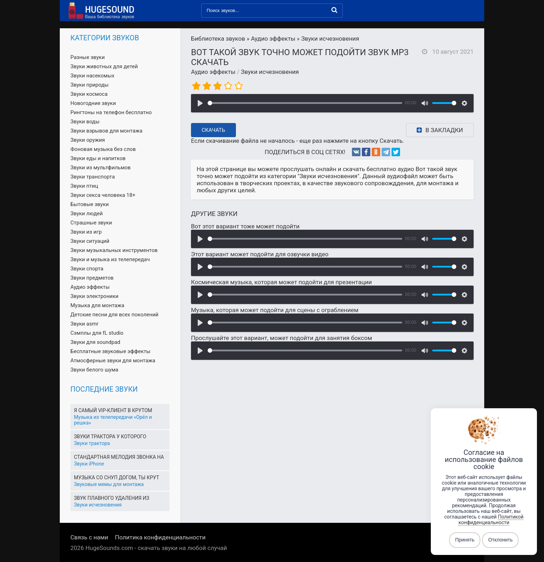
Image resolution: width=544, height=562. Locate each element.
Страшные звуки (91, 222)
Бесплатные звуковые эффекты (110, 351)
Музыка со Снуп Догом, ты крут (116, 477)
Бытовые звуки (89, 204)
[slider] (305, 103)
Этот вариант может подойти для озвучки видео (260, 254)
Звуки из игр (86, 232)
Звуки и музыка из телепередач (110, 259)
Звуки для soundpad (95, 342)
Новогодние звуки (93, 103)
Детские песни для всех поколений (114, 314)
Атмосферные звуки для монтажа (112, 360)
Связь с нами (89, 537)
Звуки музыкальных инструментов (114, 250)
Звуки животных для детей (104, 66)
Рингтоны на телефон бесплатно (111, 112)
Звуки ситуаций (89, 241)
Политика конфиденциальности (160, 537)
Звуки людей (86, 213)
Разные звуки (87, 57)
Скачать (213, 130)
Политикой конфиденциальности (490, 519)
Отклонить (500, 540)
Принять (465, 540)
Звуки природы (89, 85)
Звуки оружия (87, 140)
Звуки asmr (84, 324)
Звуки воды (84, 121)
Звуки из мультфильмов (100, 167)
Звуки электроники (94, 296)
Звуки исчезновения (270, 71)
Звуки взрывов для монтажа (106, 131)
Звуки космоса (89, 94)
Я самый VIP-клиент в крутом (113, 410)
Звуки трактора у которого (110, 436)
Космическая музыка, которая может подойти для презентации (281, 282)
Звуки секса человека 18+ (102, 195)
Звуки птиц (84, 186)
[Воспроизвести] (200, 103)
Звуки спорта (86, 268)
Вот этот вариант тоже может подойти (245, 226)
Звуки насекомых (92, 75)
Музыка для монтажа (97, 305)
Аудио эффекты (213, 71)
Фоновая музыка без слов (103, 149)
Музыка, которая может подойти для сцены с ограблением (274, 310)
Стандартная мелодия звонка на (119, 457)
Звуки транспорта (92, 177)
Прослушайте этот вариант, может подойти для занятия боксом (281, 337)
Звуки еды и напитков (98, 158)
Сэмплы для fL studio (96, 333)
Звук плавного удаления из (111, 498)
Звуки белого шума (94, 370)
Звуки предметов (92, 278)
